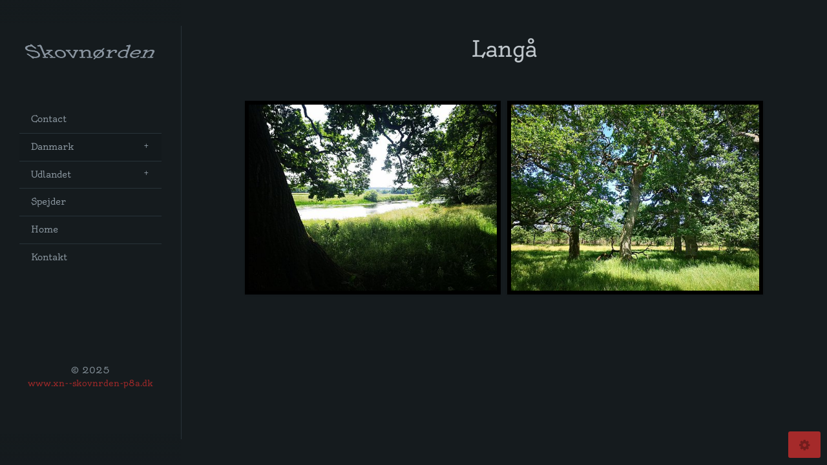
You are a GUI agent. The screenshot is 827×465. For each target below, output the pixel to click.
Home (44, 229)
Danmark (52, 146)
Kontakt (49, 257)
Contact (49, 119)
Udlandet (51, 174)
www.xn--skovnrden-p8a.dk (90, 383)
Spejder (48, 201)
